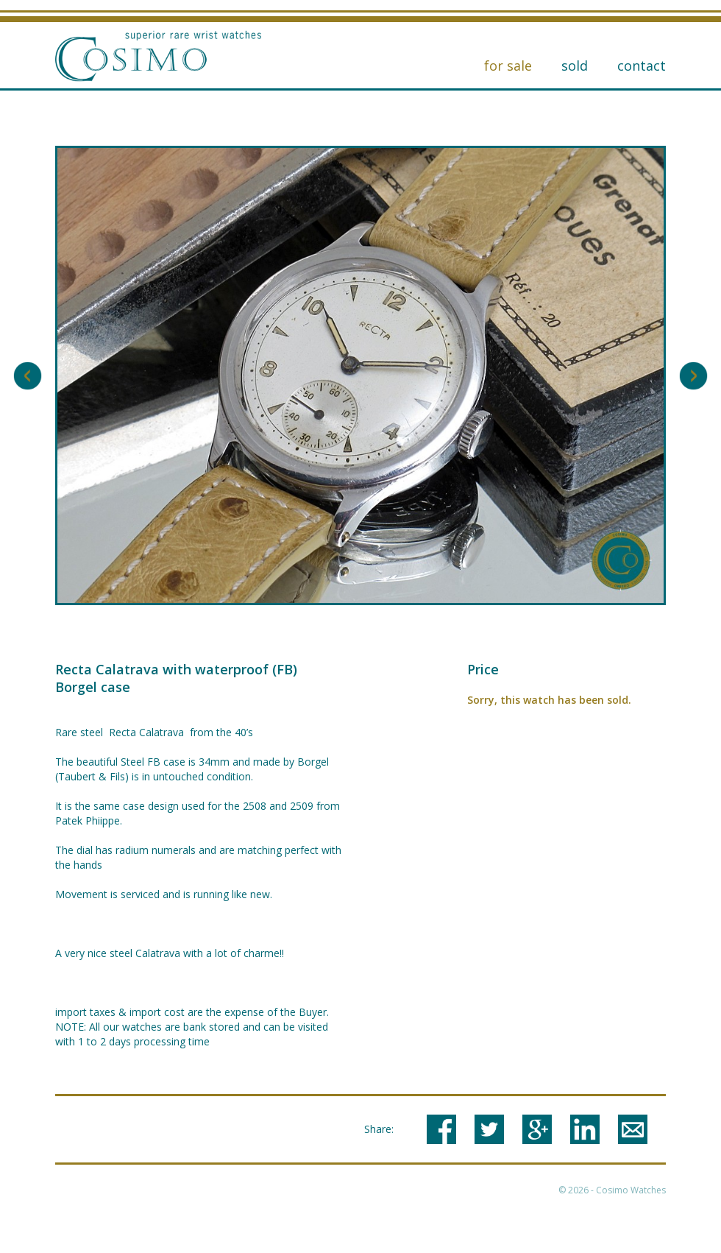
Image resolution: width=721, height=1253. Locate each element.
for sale (508, 65)
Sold (574, 65)
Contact (641, 65)
